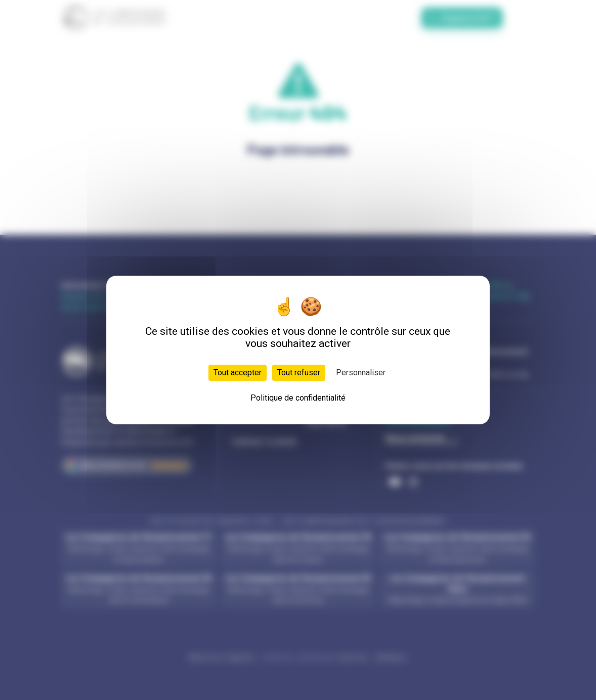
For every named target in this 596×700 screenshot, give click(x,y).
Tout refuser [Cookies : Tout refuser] (298, 372)
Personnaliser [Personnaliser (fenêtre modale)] (361, 372)
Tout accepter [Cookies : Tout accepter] (238, 372)
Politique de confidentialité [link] (298, 398)
